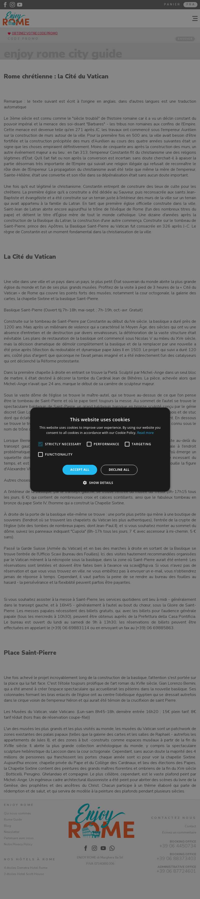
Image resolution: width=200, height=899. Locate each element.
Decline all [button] (119, 469)
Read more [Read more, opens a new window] (145, 433)
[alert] (100, 449)
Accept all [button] (80, 469)
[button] (100, 482)
